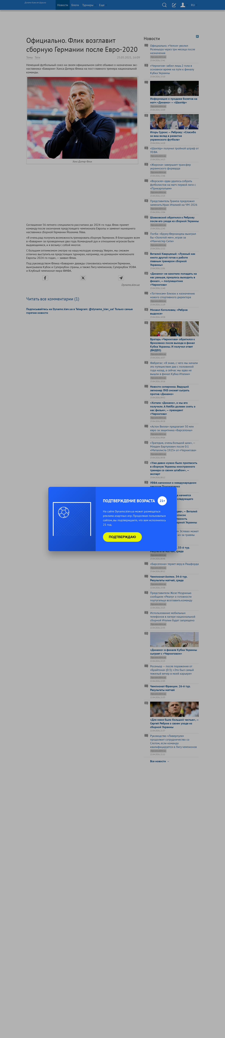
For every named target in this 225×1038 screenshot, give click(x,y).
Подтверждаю (122, 537)
